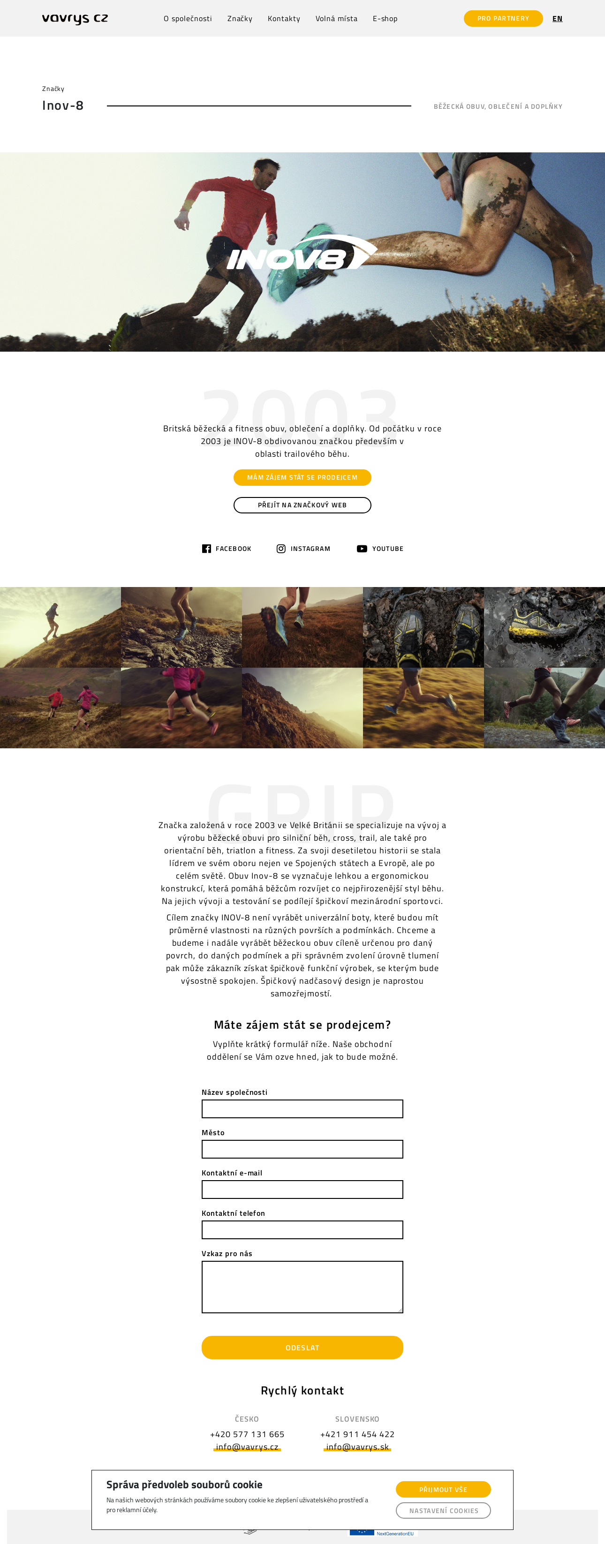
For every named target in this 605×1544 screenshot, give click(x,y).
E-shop (385, 18)
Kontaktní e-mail (232, 1172)
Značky (240, 18)
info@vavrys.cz (247, 1446)
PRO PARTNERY (503, 18)
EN (557, 18)
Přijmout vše (443, 1489)
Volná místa (337, 18)
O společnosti (188, 18)
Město (213, 1132)
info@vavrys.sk (357, 1446)
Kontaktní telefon (233, 1213)
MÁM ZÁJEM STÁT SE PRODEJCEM (302, 477)
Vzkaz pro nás (227, 1253)
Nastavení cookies (444, 1510)
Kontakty (284, 18)
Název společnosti (235, 1092)
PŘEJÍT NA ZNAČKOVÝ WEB (303, 505)
